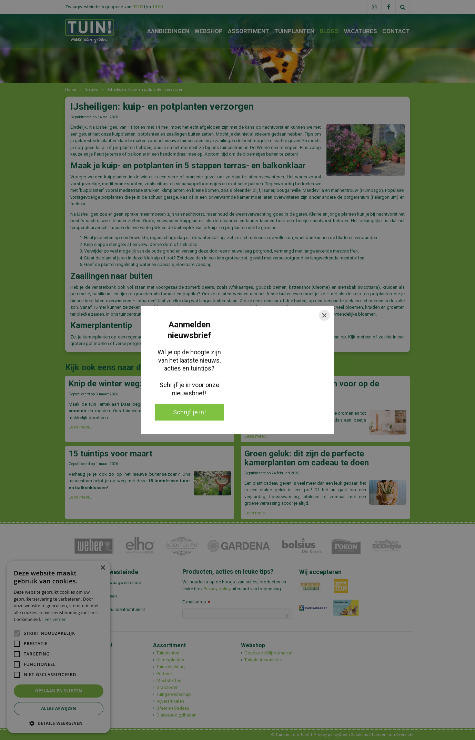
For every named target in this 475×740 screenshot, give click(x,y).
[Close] (324, 315)
